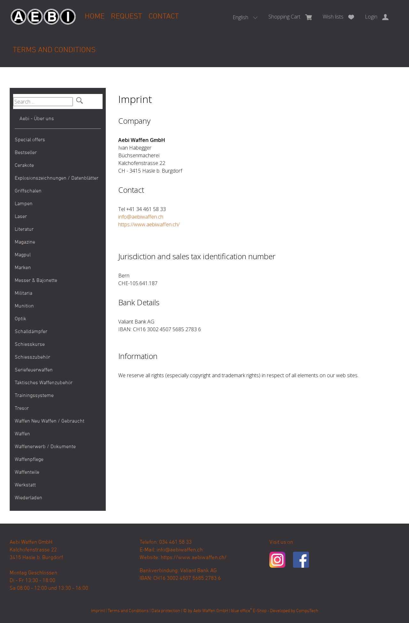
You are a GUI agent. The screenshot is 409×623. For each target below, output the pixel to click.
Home (94, 16)
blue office (241, 611)
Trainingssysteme (34, 396)
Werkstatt (25, 485)
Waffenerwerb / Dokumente (45, 447)
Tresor (22, 408)
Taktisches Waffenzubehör (44, 383)
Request (126, 16)
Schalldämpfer (31, 332)
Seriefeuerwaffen (34, 370)
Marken (23, 268)
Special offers (30, 140)
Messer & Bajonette (36, 280)
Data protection (165, 611)
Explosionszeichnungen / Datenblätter (56, 178)
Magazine (25, 242)
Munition (24, 306)
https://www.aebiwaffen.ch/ (149, 224)
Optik (20, 319)
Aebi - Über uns (36, 119)
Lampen (24, 204)
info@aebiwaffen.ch (140, 216)
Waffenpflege (29, 459)
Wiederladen (28, 498)
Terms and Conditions (54, 50)
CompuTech (307, 611)
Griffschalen (28, 191)
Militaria (23, 293)
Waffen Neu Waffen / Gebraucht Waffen (49, 427)
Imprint (98, 611)
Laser (21, 217)
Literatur (24, 229)
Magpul (23, 255)
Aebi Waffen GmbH (210, 611)
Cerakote (24, 165)
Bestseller (26, 153)
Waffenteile (27, 472)
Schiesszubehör (32, 357)
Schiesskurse (30, 344)
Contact (164, 16)
